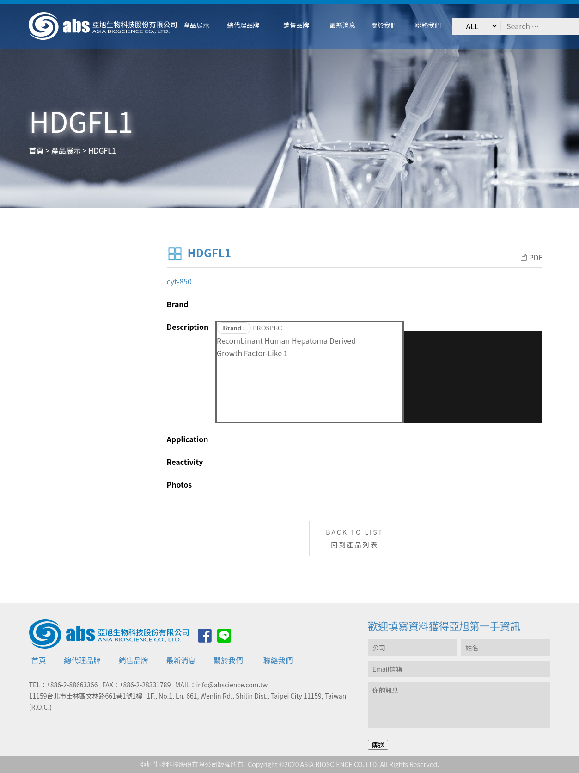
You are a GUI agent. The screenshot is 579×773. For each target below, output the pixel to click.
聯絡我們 (278, 660)
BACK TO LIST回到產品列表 (354, 538)
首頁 (38, 660)
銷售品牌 (133, 660)
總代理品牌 (82, 660)
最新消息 (180, 660)
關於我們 (228, 660)
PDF (531, 257)
